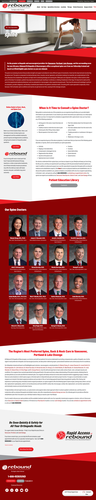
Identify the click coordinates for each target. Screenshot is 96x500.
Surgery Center (88, 7)
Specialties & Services (54, 7)
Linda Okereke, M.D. (78, 297)
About (38, 7)
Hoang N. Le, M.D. (78, 267)
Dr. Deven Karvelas (29, 368)
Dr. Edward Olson (14, 370)
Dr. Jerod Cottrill (83, 365)
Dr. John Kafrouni (18, 368)
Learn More (16, 147)
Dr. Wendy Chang (63, 365)
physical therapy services (58, 392)
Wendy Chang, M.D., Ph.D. (17, 238)
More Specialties (12, 27)
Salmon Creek (74, 175)
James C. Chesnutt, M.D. (38, 238)
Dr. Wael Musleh (67, 368)
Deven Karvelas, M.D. (38, 267)
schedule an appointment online (82, 401)
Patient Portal (87, 1)
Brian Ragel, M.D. (38, 326)
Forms (42, 1)
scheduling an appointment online (77, 173)
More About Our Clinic (26, 449)
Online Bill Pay (80, 1)
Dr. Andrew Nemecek (77, 368)
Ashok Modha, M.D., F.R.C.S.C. (18, 297)
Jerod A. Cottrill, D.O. (58, 238)
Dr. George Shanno (35, 370)
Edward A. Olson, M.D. (17, 326)
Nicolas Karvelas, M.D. (58, 267)
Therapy (69, 7)
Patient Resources (78, 7)
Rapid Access (29, 1)
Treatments (64, 185)
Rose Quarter (66, 175)
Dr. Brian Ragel (23, 370)
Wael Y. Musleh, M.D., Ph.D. (38, 297)
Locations (63, 7)
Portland (13, 433)
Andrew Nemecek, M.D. (58, 297)
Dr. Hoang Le (49, 368)
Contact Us (37, 1)
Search (30, 481)
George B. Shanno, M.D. (58, 326)
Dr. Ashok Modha (57, 368)
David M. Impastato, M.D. (78, 238)
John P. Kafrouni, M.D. (17, 267)
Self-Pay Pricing (49, 1)
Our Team (43, 7)
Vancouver (59, 175)
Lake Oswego (84, 175)
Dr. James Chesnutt (73, 365)
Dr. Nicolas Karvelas (40, 368)
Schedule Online (22, 1)
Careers (92, 1)
